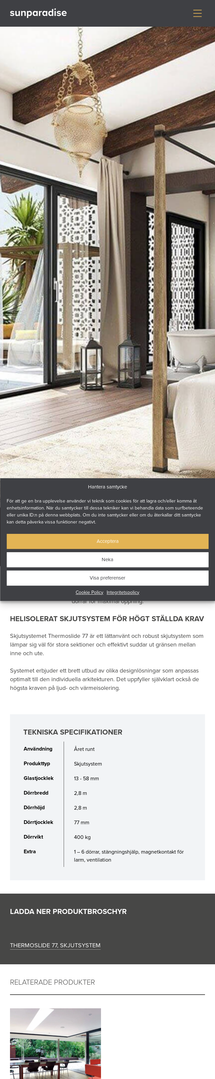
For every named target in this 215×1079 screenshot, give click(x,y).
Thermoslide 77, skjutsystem (55, 945)
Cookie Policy (89, 592)
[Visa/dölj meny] (197, 13)
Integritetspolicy (123, 592)
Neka (107, 559)
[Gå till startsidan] (38, 13)
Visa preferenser (107, 577)
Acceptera (108, 541)
